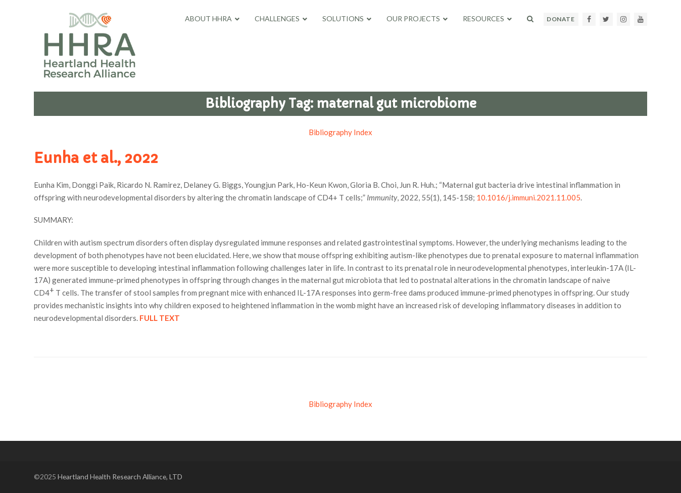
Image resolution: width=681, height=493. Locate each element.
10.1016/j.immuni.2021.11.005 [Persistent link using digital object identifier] (528, 197)
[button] (530, 19)
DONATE (560, 19)
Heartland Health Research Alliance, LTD (120, 476)
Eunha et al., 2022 (96, 158)
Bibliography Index (340, 132)
